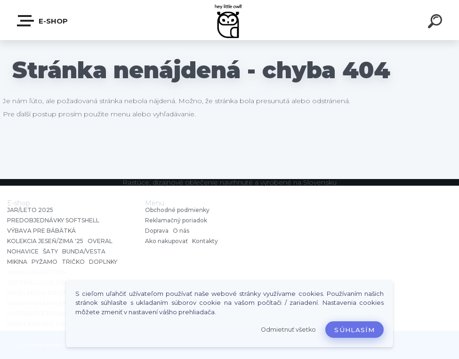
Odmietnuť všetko (288, 329)
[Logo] (229, 20)
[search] (436, 22)
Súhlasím (354, 330)
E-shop (43, 20)
